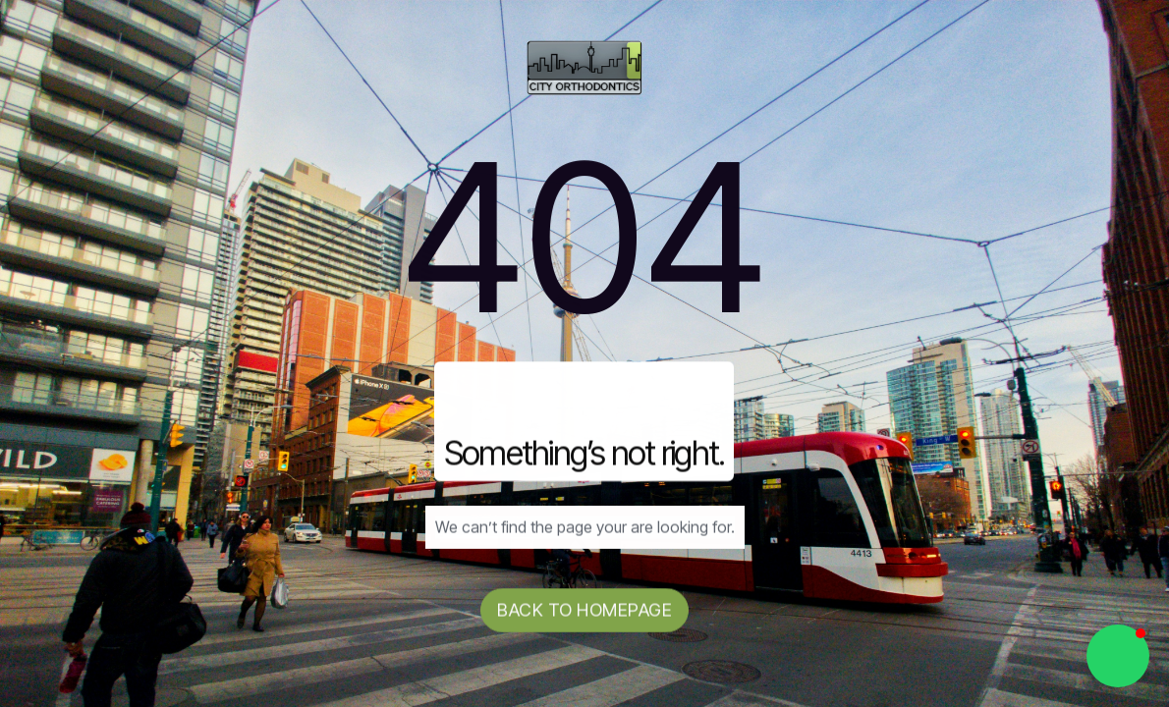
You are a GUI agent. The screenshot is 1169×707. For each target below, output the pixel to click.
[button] (1117, 656)
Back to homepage (584, 610)
